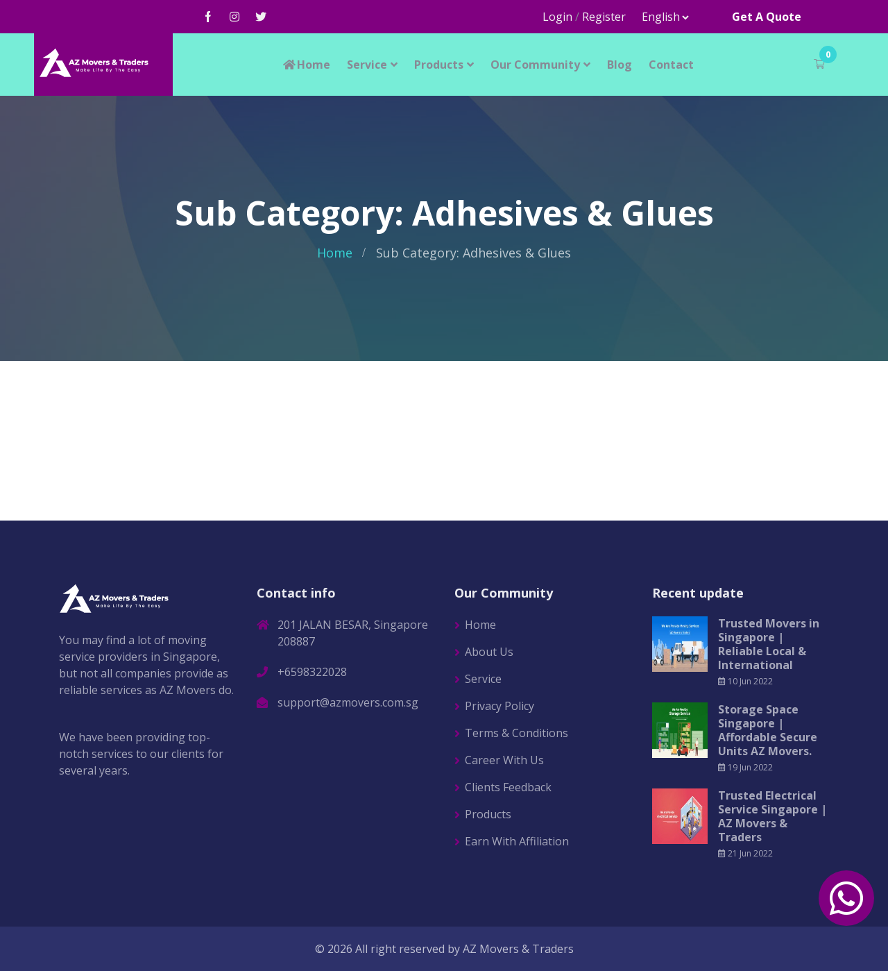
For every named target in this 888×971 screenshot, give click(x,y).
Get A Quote (766, 16)
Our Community (535, 64)
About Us (489, 651)
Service (367, 64)
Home (306, 64)
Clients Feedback (508, 787)
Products (438, 64)
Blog (619, 64)
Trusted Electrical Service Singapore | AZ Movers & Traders (772, 816)
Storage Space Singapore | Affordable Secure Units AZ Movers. (767, 730)
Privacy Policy (499, 706)
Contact (671, 64)
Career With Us (504, 760)
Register (604, 16)
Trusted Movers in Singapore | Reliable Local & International (768, 644)
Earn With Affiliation (517, 841)
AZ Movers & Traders (518, 948)
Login (557, 16)
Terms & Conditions (516, 733)
